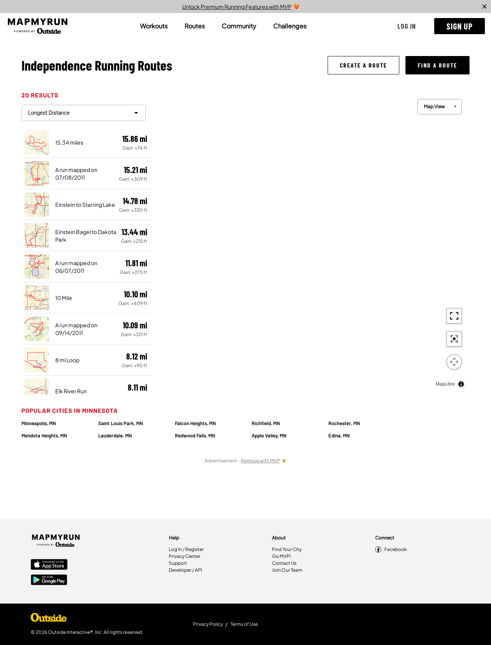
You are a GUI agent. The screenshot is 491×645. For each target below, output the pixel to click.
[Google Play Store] (49, 580)
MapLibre (445, 384)
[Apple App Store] (49, 565)
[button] (406, 26)
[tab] (153, 26)
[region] (311, 242)
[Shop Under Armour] (49, 619)
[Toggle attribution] (461, 384)
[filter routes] (83, 112)
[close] (484, 7)
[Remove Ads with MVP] (263, 461)
